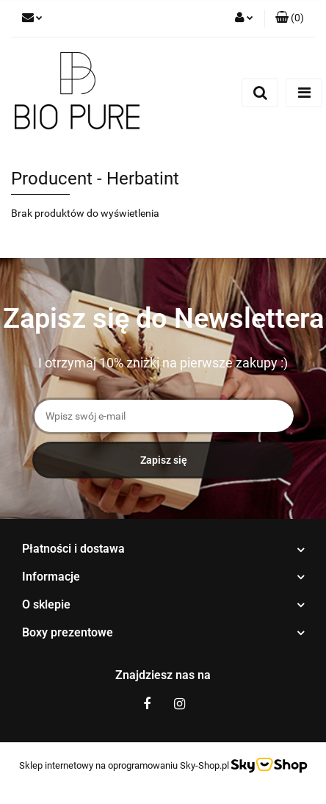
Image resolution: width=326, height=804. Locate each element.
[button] (289, 18)
